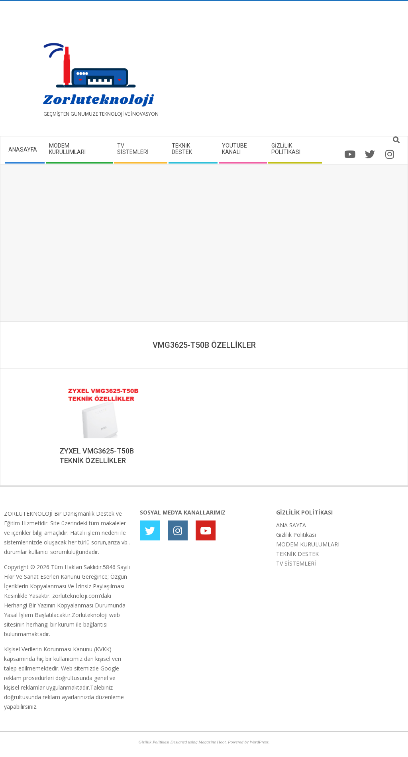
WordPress (259, 741)
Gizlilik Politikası (296, 534)
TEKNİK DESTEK (297, 554)
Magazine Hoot (212, 741)
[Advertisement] (304, 72)
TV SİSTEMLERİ (296, 563)
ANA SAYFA (291, 525)
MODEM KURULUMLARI (307, 544)
